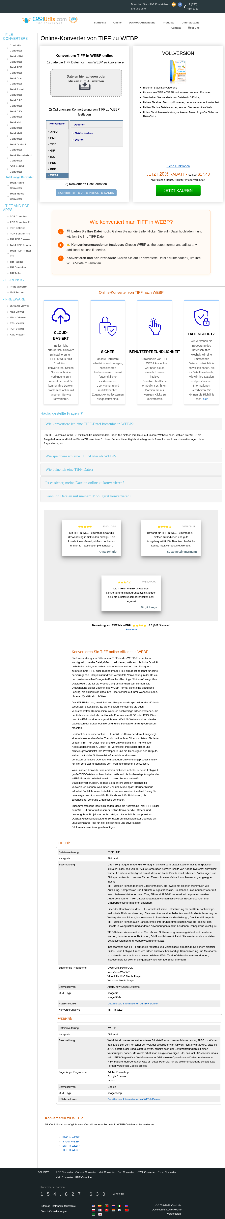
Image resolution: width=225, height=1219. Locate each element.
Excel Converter (167, 1172)
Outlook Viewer (19, 305)
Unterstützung (190, 22)
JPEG (54, 131)
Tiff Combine (18, 267)
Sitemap (45, 1205)
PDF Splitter (17, 227)
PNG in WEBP (71, 1137)
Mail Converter (106, 1172)
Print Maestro (18, 286)
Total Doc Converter (16, 81)
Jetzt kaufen (178, 190)
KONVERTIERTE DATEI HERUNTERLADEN (86, 192)
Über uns (194, 27)
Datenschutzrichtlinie (64, 1205)
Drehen (79, 139)
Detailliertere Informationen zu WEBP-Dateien (134, 1099)
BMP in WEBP (71, 1145)
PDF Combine (18, 216)
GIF (52, 150)
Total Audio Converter (17, 185)
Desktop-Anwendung (142, 22)
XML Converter (64, 1177)
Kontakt (176, 27)
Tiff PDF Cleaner (20, 239)
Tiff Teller (15, 273)
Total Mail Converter (16, 136)
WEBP (54, 175)
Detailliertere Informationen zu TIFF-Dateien (133, 1003)
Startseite (100, 22)
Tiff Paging (16, 261)
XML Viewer (17, 334)
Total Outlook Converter (18, 147)
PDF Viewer (17, 328)
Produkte (168, 22)
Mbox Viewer (18, 317)
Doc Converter (126, 1172)
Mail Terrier (17, 292)
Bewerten (131, 629)
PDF (53, 169)
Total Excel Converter (16, 92)
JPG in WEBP (71, 1141)
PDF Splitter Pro (20, 233)
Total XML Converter (16, 125)
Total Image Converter (20, 177)
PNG (53, 162)
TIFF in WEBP (71, 1149)
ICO (52, 156)
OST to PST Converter (17, 169)
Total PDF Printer (20, 245)
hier (205, 399)
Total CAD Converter (16, 103)
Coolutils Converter (16, 48)
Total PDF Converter (16, 70)
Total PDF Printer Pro (20, 253)
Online (117, 22)
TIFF (53, 144)
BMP (53, 138)
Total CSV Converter (16, 114)
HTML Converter (145, 1172)
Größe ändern (84, 133)
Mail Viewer (17, 311)
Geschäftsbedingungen (54, 1211)
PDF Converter (64, 1172)
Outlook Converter (85, 1172)
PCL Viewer (17, 323)
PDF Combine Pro (21, 222)
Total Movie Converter (17, 196)
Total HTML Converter (17, 59)
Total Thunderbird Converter (21, 158)
